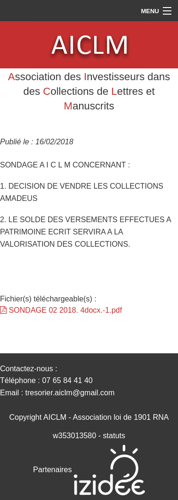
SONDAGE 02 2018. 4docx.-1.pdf (61, 310)
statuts (114, 436)
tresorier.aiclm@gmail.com (70, 393)
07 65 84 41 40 (67, 380)
